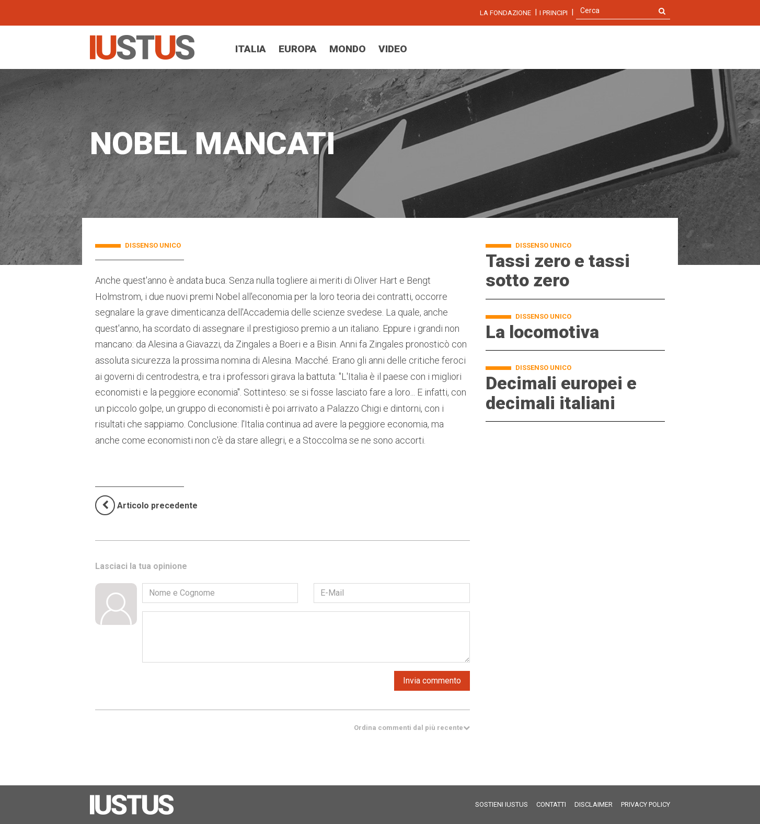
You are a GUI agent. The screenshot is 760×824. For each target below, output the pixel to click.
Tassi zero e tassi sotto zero (558, 270)
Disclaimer (593, 804)
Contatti (551, 804)
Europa (298, 49)
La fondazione (505, 13)
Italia (250, 49)
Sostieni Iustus (501, 804)
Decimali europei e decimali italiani (561, 393)
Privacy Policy (645, 804)
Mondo (347, 49)
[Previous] (146, 505)
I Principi (553, 13)
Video (392, 49)
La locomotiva (542, 331)
